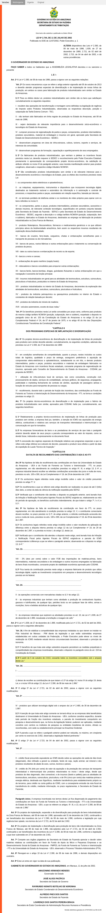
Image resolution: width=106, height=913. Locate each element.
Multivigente (18, 2)
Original (40, 2)
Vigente (30, 2)
